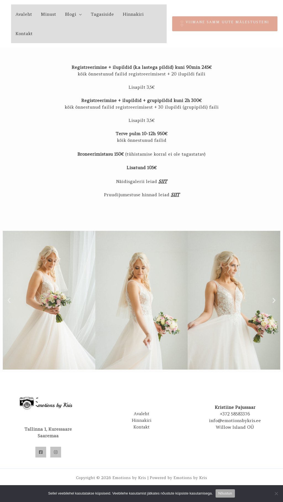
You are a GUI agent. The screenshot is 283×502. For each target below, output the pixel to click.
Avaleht (23, 14)
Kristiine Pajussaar (235, 407)
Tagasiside (102, 14)
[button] (9, 300)
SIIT (162, 181)
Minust (48, 14)
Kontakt (24, 33)
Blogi (70, 14)
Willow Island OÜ (235, 427)
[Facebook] (40, 452)
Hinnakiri (133, 14)
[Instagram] (55, 452)
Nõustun (225, 493)
